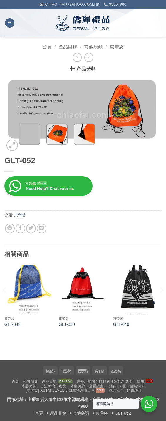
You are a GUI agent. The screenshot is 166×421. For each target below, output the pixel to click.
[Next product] (77, 57)
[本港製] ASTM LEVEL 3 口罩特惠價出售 (60, 390)
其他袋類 (93, 46)
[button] (9, 23)
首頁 (47, 46)
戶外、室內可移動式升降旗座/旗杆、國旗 (111, 381)
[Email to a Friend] (41, 228)
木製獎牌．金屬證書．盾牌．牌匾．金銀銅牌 (108, 386)
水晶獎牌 (28, 386)
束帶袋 (117, 46)
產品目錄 (67, 46)
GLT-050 (67, 324)
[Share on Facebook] (20, 228)
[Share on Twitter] (31, 228)
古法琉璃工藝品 (53, 386)
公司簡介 (30, 381)
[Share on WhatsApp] (10, 228)
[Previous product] (88, 57)
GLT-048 (12, 324)
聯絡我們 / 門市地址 (125, 390)
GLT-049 (121, 324)
